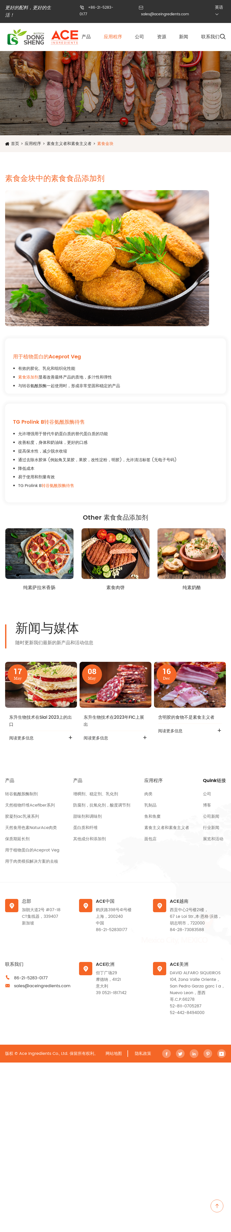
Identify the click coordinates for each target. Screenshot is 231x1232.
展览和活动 (213, 839)
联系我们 (210, 37)
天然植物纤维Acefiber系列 (30, 805)
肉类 (148, 794)
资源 (161, 37)
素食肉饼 (115, 587)
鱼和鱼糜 (152, 816)
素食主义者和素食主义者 (69, 143)
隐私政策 (143, 1053)
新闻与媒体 (47, 628)
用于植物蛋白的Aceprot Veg (32, 850)
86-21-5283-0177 (31, 978)
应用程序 (113, 37)
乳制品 (150, 805)
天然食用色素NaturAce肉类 (31, 827)
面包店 (150, 839)
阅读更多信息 (21, 738)
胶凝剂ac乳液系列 (22, 816)
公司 (139, 37)
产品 (86, 37)
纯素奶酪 (192, 587)
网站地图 (114, 1053)
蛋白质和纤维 (85, 827)
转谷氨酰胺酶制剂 (21, 794)
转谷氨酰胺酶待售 (58, 485)
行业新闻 (211, 827)
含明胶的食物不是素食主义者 (186, 717)
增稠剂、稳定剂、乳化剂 (95, 794)
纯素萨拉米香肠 (39, 587)
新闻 (183, 37)
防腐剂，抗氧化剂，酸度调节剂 (101, 805)
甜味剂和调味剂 (87, 816)
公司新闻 (211, 816)
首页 (15, 143)
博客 (207, 805)
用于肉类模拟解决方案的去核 (31, 861)
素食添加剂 (28, 377)
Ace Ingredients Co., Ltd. (43, 1053)
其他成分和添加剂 (89, 839)
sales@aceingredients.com (165, 14)
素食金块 (105, 143)
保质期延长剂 (17, 839)
